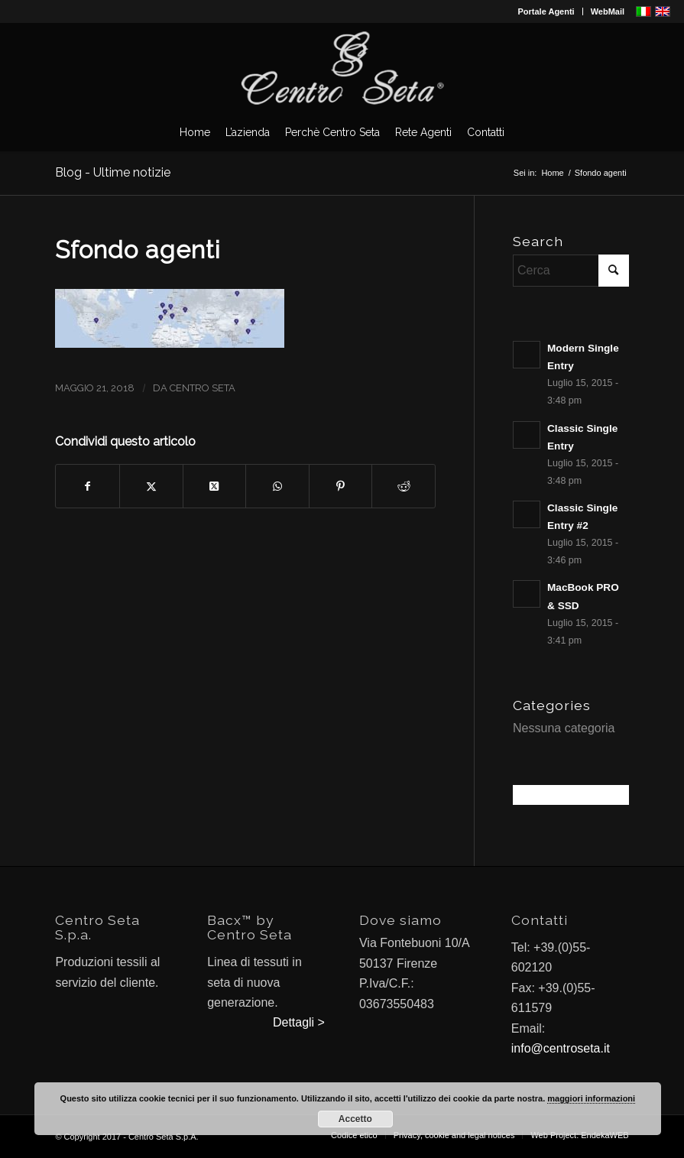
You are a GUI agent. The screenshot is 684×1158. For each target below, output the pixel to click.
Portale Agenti (546, 11)
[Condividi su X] (151, 486)
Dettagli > (299, 1022)
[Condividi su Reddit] (403, 486)
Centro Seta (202, 388)
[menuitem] (547, 11)
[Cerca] (571, 271)
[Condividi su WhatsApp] (277, 486)
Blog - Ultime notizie (112, 172)
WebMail (607, 11)
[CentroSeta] (342, 68)
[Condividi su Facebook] (87, 486)
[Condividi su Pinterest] (341, 486)
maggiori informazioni (591, 1098)
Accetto (355, 1119)
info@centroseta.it (560, 1048)
